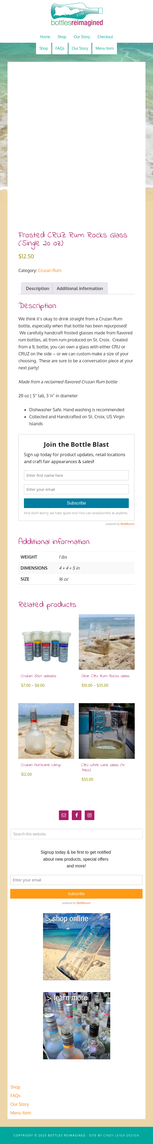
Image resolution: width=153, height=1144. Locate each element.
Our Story (19, 1104)
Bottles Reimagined (76, 14)
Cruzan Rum (49, 270)
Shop (15, 1087)
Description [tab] (37, 288)
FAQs (15, 1095)
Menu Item (20, 1113)
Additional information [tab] (80, 288)
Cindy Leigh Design (122, 1135)
